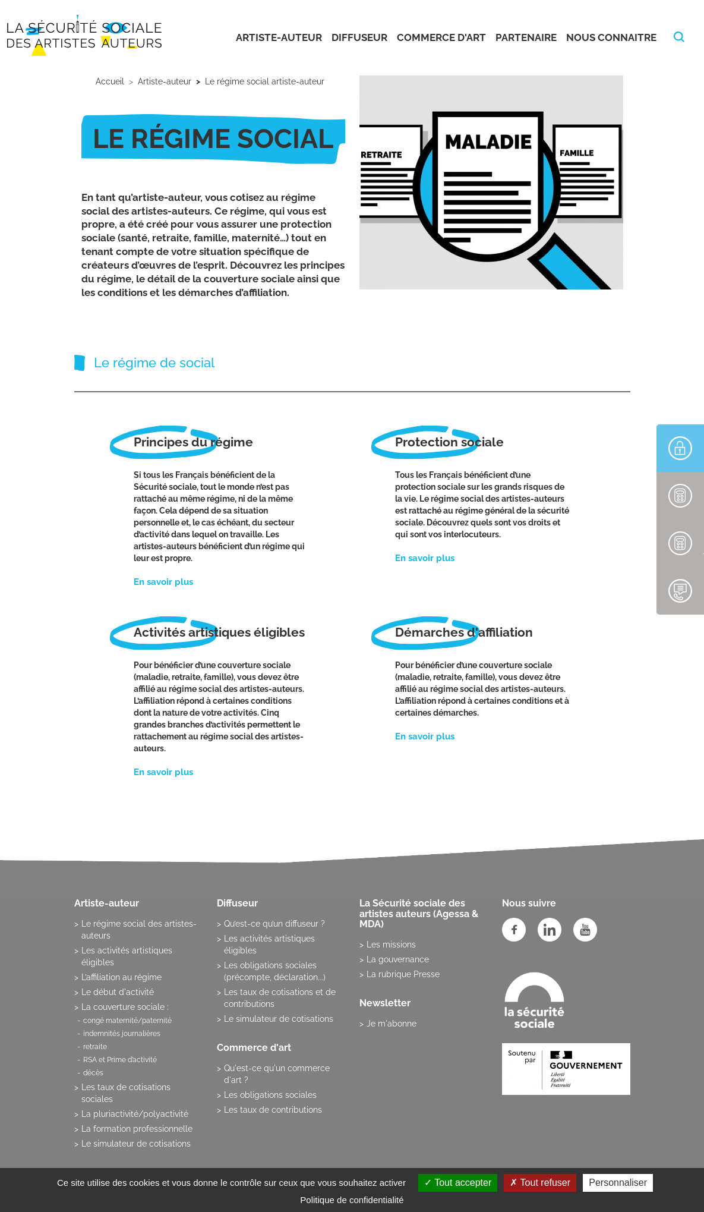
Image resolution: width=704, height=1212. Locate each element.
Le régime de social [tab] (154, 362)
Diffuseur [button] (359, 37)
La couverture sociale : (125, 1007)
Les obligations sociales (270, 1095)
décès (93, 1073)
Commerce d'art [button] (441, 37)
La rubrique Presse (403, 974)
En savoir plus (163, 582)
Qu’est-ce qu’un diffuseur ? (274, 923)
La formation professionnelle (136, 1129)
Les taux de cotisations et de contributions (280, 998)
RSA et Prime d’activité (120, 1060)
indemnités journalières (121, 1034)
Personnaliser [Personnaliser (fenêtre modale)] (618, 1183)
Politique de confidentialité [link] (351, 1200)
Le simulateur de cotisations (136, 1143)
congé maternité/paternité (127, 1020)
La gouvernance (398, 959)
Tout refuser (540, 1183)
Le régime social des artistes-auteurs (139, 929)
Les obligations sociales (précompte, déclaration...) (275, 971)
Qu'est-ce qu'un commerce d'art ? (277, 1074)
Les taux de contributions (273, 1110)
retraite (95, 1047)
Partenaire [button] (526, 37)
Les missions (391, 944)
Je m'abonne (391, 1023)
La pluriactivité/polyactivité (134, 1114)
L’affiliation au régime (121, 977)
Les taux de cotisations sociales (126, 1093)
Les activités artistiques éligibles (126, 956)
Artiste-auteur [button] (279, 37)
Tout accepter (457, 1183)
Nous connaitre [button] (611, 37)
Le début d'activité (117, 992)
